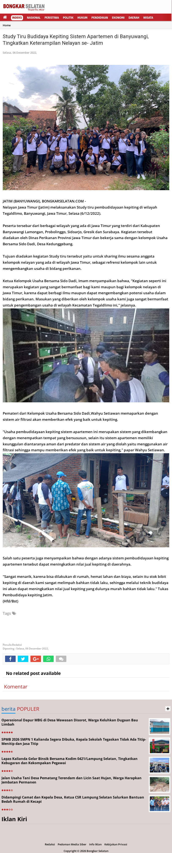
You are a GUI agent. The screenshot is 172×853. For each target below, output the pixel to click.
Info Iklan (95, 844)
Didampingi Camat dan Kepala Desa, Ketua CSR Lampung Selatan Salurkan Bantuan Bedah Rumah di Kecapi (72, 799)
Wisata (148, 18)
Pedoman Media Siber (72, 844)
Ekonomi (118, 18)
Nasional (34, 18)
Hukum (82, 18)
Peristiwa (52, 18)
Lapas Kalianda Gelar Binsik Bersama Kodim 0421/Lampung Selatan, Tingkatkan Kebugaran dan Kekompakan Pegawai (69, 760)
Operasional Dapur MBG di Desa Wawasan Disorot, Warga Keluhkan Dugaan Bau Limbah (69, 722)
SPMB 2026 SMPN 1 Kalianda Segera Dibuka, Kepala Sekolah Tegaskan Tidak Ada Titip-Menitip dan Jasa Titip (73, 741)
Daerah (133, 18)
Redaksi (50, 844)
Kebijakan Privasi (115, 844)
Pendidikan (99, 18)
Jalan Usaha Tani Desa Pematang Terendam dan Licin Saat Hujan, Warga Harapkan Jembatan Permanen (71, 780)
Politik (68, 18)
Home (7, 25)
